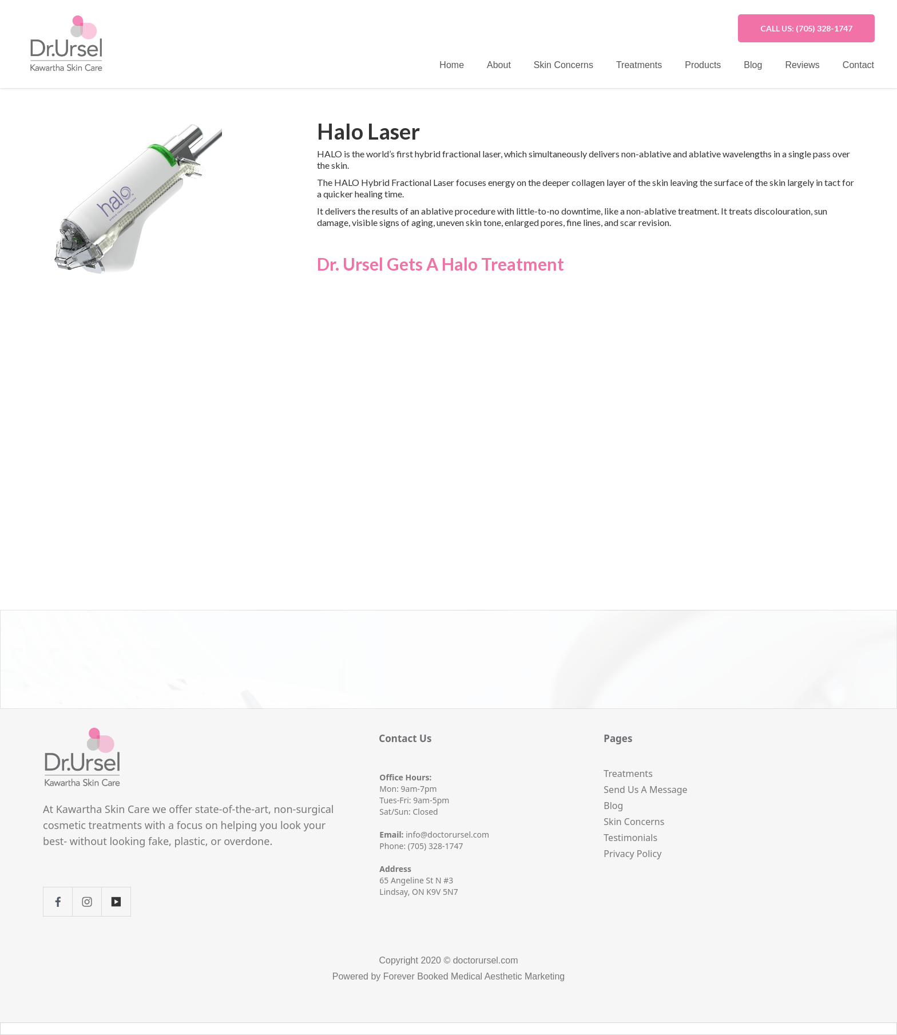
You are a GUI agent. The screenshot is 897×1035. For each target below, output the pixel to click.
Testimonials (630, 837)
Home (451, 65)
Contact (858, 65)
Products (703, 65)
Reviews (802, 65)
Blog (753, 65)
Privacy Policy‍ (632, 853)
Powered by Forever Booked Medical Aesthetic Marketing (448, 976)
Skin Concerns (563, 65)
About (499, 65)
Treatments (639, 65)
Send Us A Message (645, 789)
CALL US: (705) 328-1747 (806, 28)
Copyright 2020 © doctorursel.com (448, 960)
